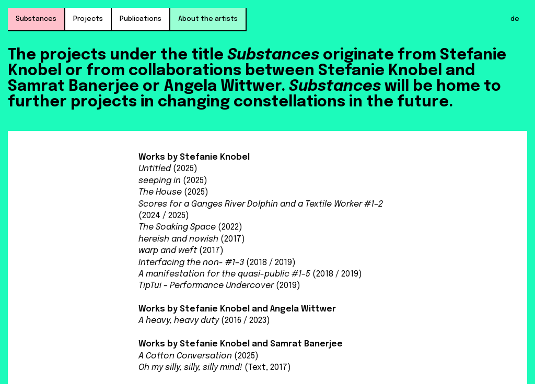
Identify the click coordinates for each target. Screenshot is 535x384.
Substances (36, 19)
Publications (140, 19)
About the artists (208, 19)
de (514, 19)
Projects (88, 19)
